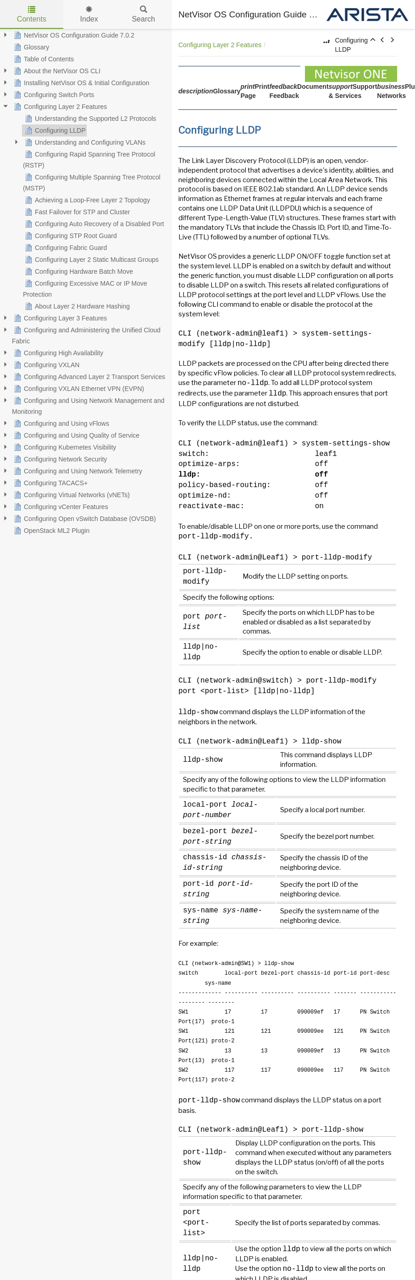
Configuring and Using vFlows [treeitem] (60, 423)
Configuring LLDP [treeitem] (54, 130)
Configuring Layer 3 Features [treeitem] (59, 318)
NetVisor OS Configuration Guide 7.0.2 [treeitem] (73, 35)
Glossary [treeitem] (30, 47)
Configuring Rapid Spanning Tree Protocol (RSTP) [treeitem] (89, 159)
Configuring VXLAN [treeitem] (45, 364)
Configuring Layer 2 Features (219, 45)
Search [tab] (143, 14)
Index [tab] (89, 14)
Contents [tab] (31, 14)
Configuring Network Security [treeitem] (59, 459)
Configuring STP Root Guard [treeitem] (70, 235)
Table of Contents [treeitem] (43, 59)
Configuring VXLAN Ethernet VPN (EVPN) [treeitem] (78, 388)
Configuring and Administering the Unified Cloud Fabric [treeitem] (86, 335)
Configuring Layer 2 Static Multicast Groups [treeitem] (91, 259)
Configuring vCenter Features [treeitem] (60, 506)
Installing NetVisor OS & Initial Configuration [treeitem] (80, 82)
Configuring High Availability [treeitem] (57, 352)
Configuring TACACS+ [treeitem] (50, 482)
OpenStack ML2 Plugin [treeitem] (50, 530)
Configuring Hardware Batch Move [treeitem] (78, 271)
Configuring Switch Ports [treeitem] (53, 94)
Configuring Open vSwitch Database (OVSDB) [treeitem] (84, 518)
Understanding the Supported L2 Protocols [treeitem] (89, 118)
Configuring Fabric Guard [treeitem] (65, 247)
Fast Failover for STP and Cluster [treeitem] (76, 211)
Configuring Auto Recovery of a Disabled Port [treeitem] (93, 223)
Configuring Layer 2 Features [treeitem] (59, 106)
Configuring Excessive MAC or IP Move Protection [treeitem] (85, 288)
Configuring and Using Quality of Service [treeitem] (75, 435)
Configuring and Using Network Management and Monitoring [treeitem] (88, 405)
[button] (373, 40)
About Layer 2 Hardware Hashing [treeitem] (76, 306)
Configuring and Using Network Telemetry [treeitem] (77, 471)
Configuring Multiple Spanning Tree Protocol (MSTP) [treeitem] (91, 182)
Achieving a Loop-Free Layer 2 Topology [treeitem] (86, 200)
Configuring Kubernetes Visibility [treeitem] (64, 447)
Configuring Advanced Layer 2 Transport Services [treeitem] (88, 376)
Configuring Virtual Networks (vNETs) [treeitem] (71, 494)
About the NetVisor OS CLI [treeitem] (56, 70)
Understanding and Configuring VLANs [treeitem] (84, 142)
